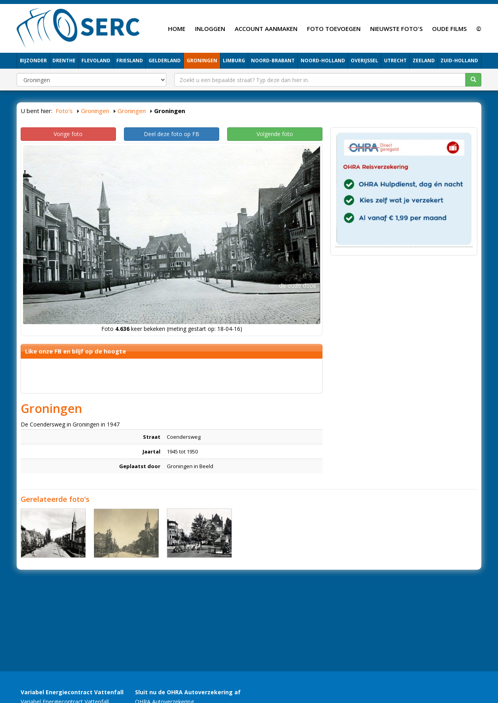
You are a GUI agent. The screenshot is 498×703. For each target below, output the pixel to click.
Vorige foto (68, 134)
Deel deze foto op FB (171, 134)
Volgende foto (275, 134)
